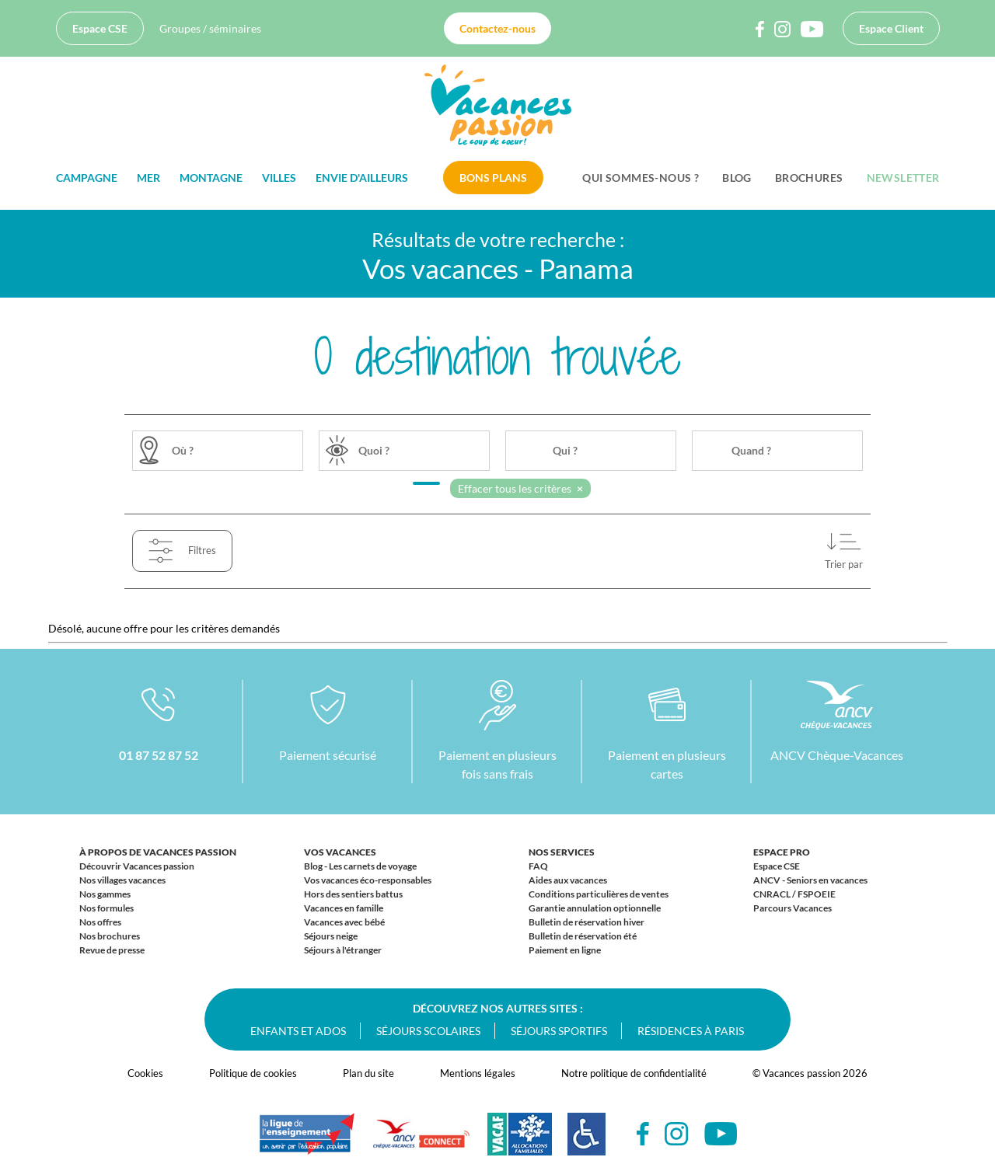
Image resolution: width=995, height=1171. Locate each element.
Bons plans (493, 177)
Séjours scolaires (428, 1030)
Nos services (562, 852)
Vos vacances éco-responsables (367, 880)
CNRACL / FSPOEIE (794, 894)
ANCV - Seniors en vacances (810, 880)
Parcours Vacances (792, 908)
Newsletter (903, 177)
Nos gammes (105, 894)
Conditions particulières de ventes (599, 894)
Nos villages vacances (122, 880)
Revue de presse (112, 950)
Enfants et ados (298, 1030)
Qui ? (565, 450)
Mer (148, 177)
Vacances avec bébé (344, 922)
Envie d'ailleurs (362, 177)
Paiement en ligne (565, 950)
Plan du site (368, 1073)
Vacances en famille (343, 908)
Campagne (86, 177)
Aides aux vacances (568, 880)
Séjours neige (331, 936)
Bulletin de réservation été (583, 936)
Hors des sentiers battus (353, 894)
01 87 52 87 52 (158, 755)
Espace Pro (781, 852)
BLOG (737, 177)
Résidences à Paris (690, 1030)
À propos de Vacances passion (157, 852)
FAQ (538, 866)
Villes (279, 177)
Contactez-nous (497, 28)
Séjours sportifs (559, 1030)
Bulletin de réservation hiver (586, 922)
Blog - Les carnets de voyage (360, 866)
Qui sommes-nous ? (640, 177)
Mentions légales (477, 1073)
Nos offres (100, 922)
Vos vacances (340, 852)
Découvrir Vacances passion (136, 866)
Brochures (809, 177)
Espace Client (891, 28)
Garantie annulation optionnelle (595, 908)
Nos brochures (109, 936)
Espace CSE (99, 28)
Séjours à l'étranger (343, 950)
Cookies (145, 1073)
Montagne (211, 177)
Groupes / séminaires (210, 28)
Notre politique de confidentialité (634, 1073)
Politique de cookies (253, 1073)
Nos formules (106, 908)
